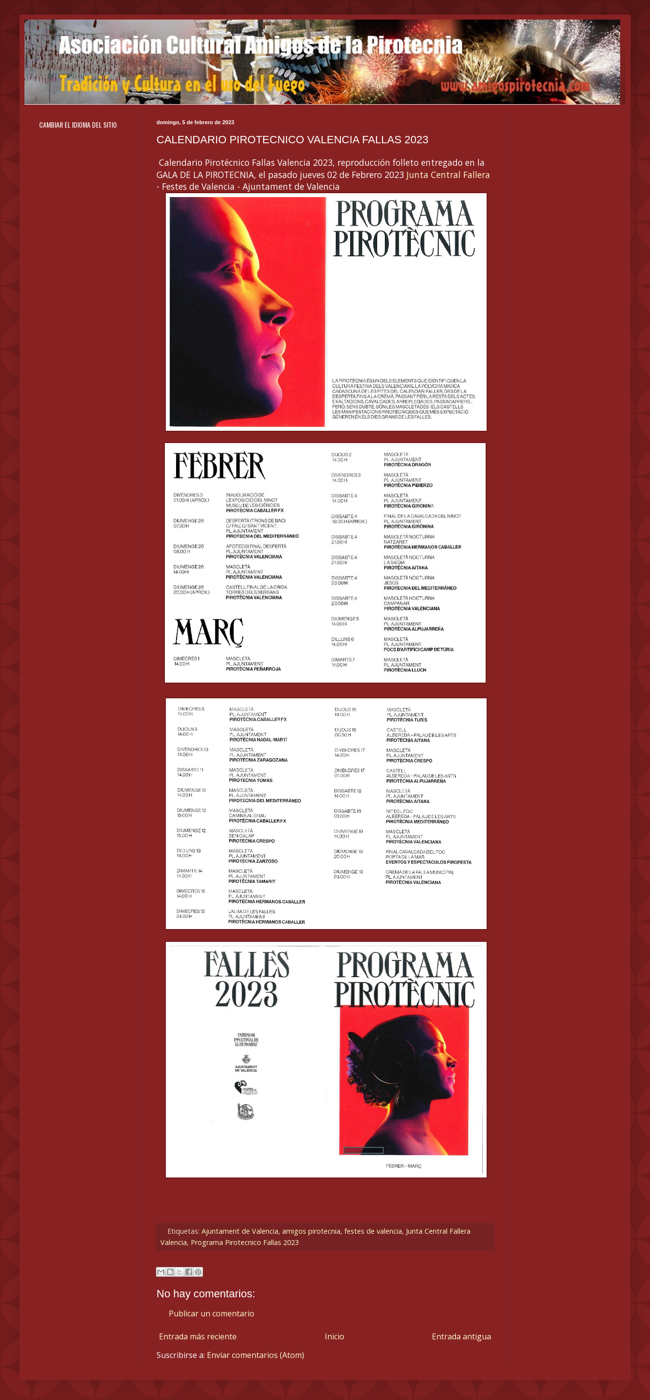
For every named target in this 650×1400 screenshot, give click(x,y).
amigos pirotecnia (311, 1231)
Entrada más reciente (198, 1336)
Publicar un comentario (211, 1313)
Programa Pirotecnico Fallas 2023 (245, 1242)
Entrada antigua (461, 1336)
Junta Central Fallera (448, 174)
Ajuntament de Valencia (240, 1231)
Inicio (334, 1336)
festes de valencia (373, 1231)
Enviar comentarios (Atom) (255, 1355)
